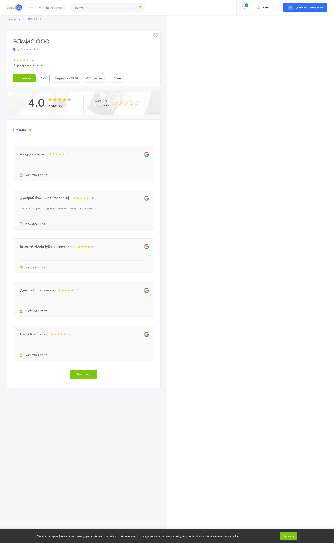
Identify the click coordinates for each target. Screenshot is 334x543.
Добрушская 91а (25, 49)
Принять (288, 536)
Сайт (43, 78)
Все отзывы (83, 374)
